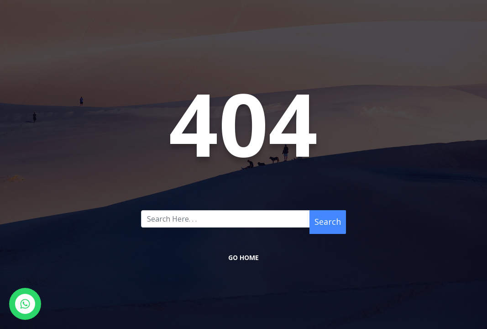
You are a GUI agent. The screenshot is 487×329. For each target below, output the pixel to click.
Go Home (243, 257)
